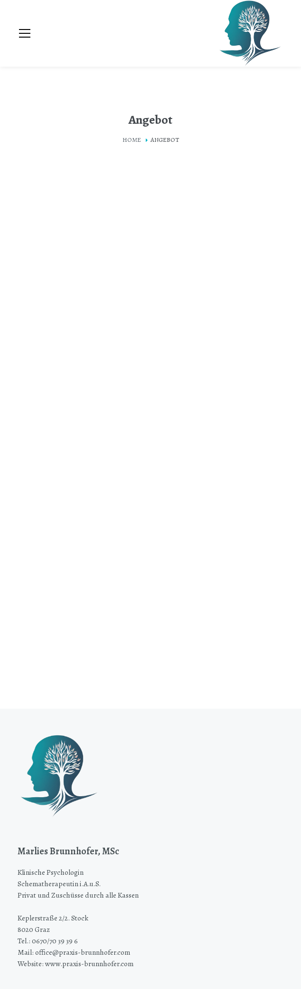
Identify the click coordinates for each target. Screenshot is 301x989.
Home (131, 139)
